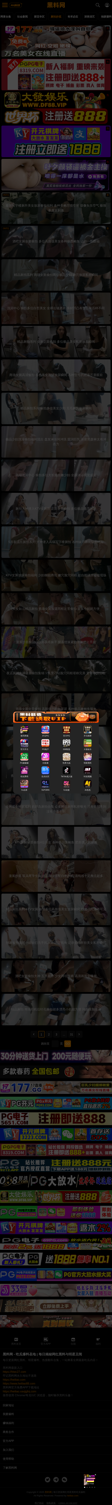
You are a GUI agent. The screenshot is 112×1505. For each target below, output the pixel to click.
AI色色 (88, 790)
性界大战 (66, 763)
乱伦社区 (45, 776)
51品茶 (24, 790)
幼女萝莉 (24, 776)
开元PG (45, 736)
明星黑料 (87, 763)
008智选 (66, 749)
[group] (89, 1479)
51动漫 (67, 790)
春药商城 (24, 736)
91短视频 (88, 776)
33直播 (45, 763)
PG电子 (45, 749)
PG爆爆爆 (24, 763)
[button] (84, 1487)
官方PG (66, 736)
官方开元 (24, 749)
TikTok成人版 (66, 776)
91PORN (46, 790)
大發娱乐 (87, 749)
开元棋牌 (87, 736)
